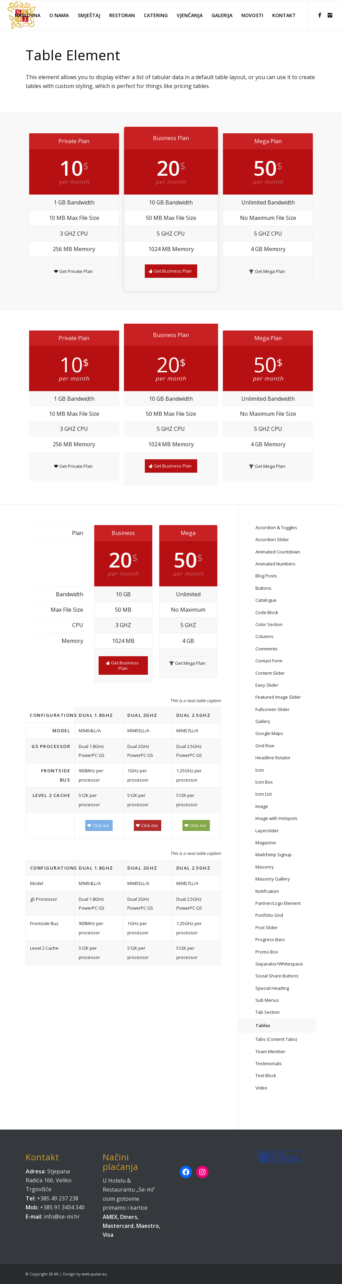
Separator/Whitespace (279, 964)
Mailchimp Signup (273, 854)
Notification (267, 891)
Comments (266, 649)
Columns (264, 636)
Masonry (264, 867)
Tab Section (267, 1012)
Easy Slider (266, 685)
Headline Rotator (273, 758)
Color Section (269, 624)
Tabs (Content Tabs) (276, 1039)
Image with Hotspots (276, 818)
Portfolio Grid (269, 915)
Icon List (263, 794)
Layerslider (267, 830)
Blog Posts (266, 576)
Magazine (265, 842)
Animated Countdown (277, 552)
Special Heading (272, 988)
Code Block (266, 612)
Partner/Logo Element (278, 903)
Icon (259, 770)
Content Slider (270, 673)
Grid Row (264, 746)
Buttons (263, 588)
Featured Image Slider (278, 697)
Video (261, 1088)
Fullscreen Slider (272, 709)
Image (261, 806)
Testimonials (268, 1063)
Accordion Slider (272, 539)
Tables (262, 1025)
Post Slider (266, 927)
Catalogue (266, 600)
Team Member (270, 1051)
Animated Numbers (275, 564)
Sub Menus (267, 1000)
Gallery (262, 721)
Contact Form (268, 661)
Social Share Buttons (277, 976)
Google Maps (269, 733)
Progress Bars (270, 939)
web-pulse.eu (94, 1273)
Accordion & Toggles (276, 527)
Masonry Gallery (272, 879)
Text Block (265, 1075)
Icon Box (264, 782)
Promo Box (266, 952)
